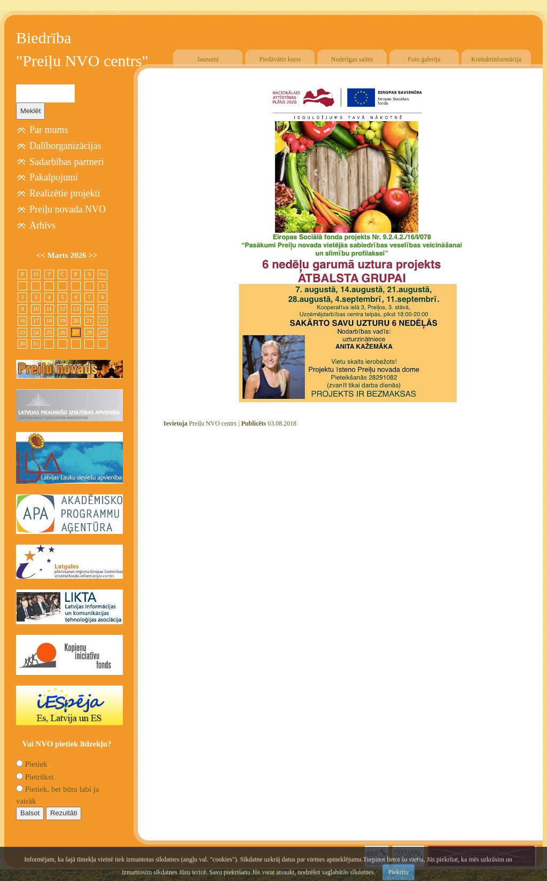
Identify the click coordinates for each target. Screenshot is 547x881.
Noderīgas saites (352, 59)
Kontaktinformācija (496, 59)
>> (92, 255)
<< (42, 255)
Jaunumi (208, 59)
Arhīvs (42, 225)
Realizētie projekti (64, 193)
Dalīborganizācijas (65, 145)
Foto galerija (424, 59)
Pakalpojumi (53, 177)
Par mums (48, 129)
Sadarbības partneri (66, 161)
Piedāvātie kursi (280, 59)
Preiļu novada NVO (67, 209)
